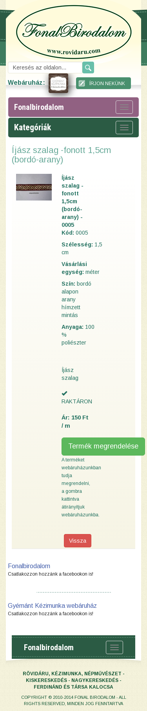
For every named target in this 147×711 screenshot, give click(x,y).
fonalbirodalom (39, 107)
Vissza (77, 541)
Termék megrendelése (103, 446)
